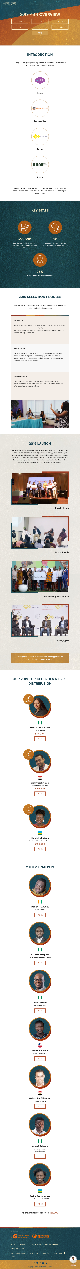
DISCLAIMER (45, 1253)
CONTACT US (35, 1244)
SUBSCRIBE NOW (18, 1248)
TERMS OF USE (33, 1253)
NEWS (13, 1244)
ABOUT (23, 1244)
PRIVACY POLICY (58, 1253)
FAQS (13, 1256)
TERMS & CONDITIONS (18, 1253)
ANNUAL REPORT (52, 1244)
